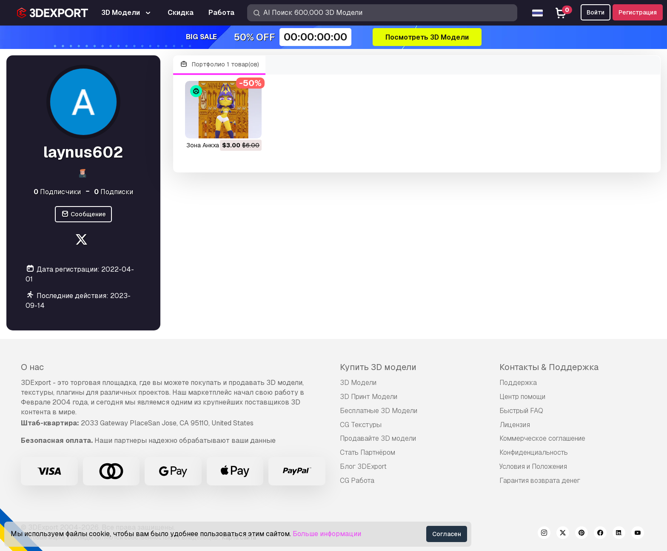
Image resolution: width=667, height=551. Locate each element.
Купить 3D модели (378, 367)
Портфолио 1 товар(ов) (219, 64)
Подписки (113, 191)
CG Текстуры (361, 424)
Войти (595, 12)
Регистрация (638, 12)
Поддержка (518, 382)
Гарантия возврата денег (539, 480)
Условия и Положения (533, 466)
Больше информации (327, 533)
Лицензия (514, 424)
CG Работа (357, 480)
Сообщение (83, 214)
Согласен (446, 534)
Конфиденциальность (533, 452)
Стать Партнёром (367, 452)
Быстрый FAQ (521, 410)
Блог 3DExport (363, 466)
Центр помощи (522, 396)
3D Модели (358, 382)
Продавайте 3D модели (378, 438)
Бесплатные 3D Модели (378, 410)
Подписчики (57, 191)
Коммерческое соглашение (542, 438)
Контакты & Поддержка (549, 367)
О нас (32, 367)
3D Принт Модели (368, 396)
